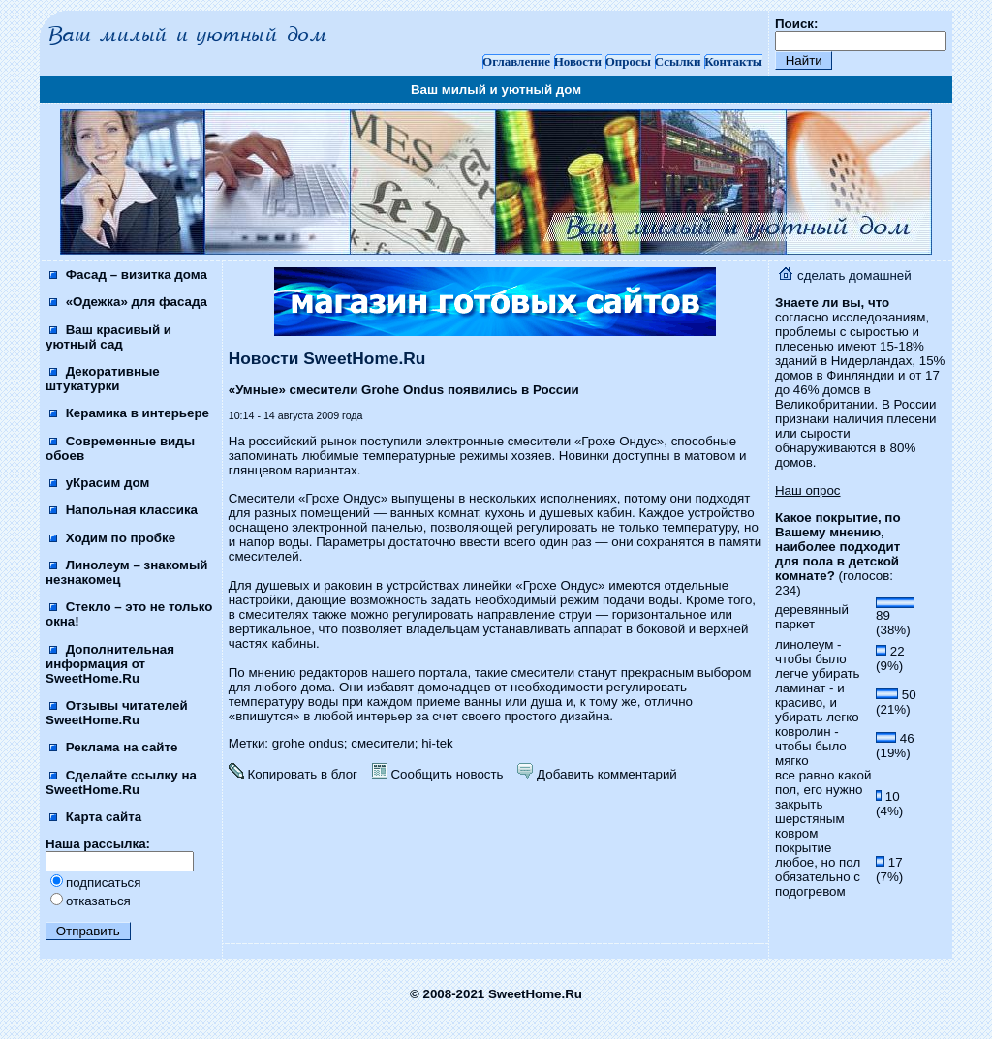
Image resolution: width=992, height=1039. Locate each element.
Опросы (628, 61)
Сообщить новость (438, 774)
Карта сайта (95, 817)
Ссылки (678, 61)
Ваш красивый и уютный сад (108, 336)
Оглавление (516, 61)
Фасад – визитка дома (128, 274)
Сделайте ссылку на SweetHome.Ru (121, 782)
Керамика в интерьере (129, 413)
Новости (578, 61)
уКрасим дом (99, 482)
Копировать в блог (293, 774)
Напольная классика (123, 510)
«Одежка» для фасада (128, 301)
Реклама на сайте (113, 747)
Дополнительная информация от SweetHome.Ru (110, 664)
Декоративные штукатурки (103, 378)
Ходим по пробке (112, 538)
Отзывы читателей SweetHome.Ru (117, 712)
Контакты (733, 61)
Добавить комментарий (596, 774)
